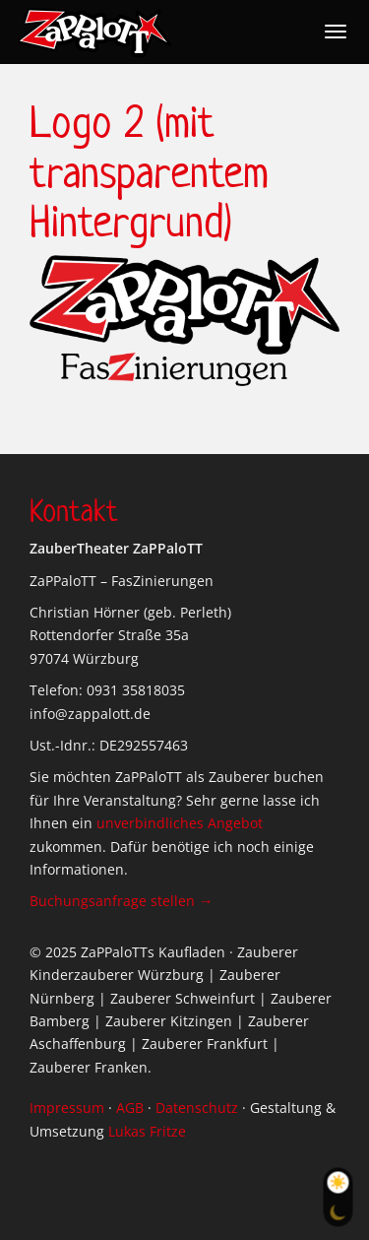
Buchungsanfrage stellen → (121, 900)
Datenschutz (196, 1107)
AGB (130, 1107)
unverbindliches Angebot (179, 823)
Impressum (67, 1107)
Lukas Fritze (147, 1131)
